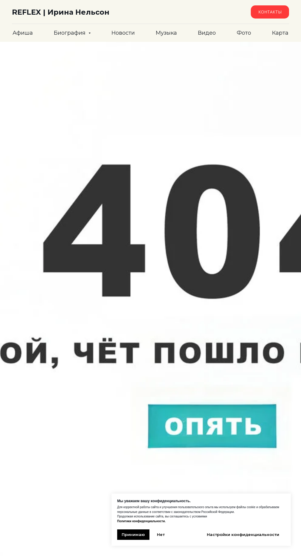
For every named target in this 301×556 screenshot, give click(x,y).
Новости (123, 33)
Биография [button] (70, 33)
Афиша (23, 33)
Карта (280, 33)
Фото (244, 33)
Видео (207, 33)
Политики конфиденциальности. (141, 521)
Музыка (166, 33)
